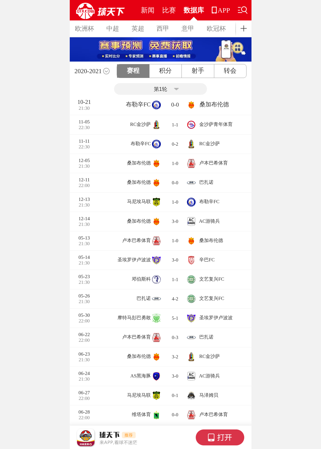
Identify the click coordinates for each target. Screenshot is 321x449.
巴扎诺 (206, 182)
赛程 (133, 70)
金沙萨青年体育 (216, 124)
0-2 (175, 144)
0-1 (175, 395)
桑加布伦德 (214, 104)
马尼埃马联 (139, 202)
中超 (112, 28)
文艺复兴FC (211, 279)
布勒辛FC (138, 104)
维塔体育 (141, 414)
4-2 (175, 299)
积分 (165, 70)
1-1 (175, 124)
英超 (138, 28)
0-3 (175, 337)
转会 (230, 70)
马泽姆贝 (208, 395)
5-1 (175, 318)
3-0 (175, 221)
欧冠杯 (216, 28)
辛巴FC (207, 259)
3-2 (175, 356)
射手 (198, 70)
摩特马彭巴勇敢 (134, 317)
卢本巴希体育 (213, 163)
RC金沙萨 (140, 124)
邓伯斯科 (141, 279)
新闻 (147, 10)
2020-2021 (88, 71)
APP (221, 10)
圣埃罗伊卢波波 (134, 259)
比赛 (169, 10)
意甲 (188, 28)
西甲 (163, 28)
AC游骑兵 (209, 221)
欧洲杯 (84, 28)
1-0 (175, 163)
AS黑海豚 (140, 376)
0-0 (175, 104)
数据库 (194, 10)
